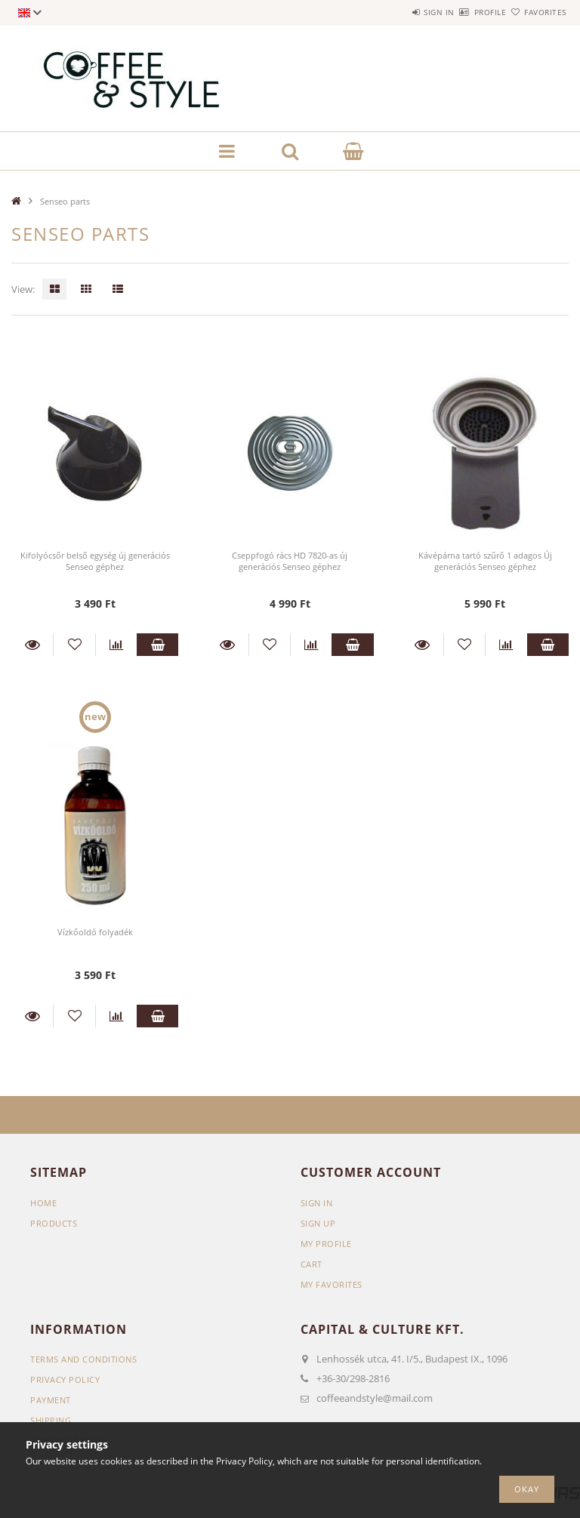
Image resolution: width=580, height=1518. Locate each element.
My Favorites (331, 1284)
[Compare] (116, 644)
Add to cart (157, 644)
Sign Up (318, 1223)
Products (53, 1223)
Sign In (317, 1203)
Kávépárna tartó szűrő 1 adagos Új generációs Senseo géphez (485, 561)
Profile (464, 12)
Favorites (537, 12)
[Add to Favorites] (74, 644)
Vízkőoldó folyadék (95, 932)
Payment (50, 1400)
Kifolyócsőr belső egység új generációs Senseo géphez (95, 561)
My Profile (326, 1243)
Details (32, 644)
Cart (311, 1264)
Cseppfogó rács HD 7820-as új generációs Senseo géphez (289, 561)
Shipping (50, 1420)
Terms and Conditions (83, 1359)
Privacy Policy (65, 1379)
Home (43, 1203)
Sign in (395, 12)
